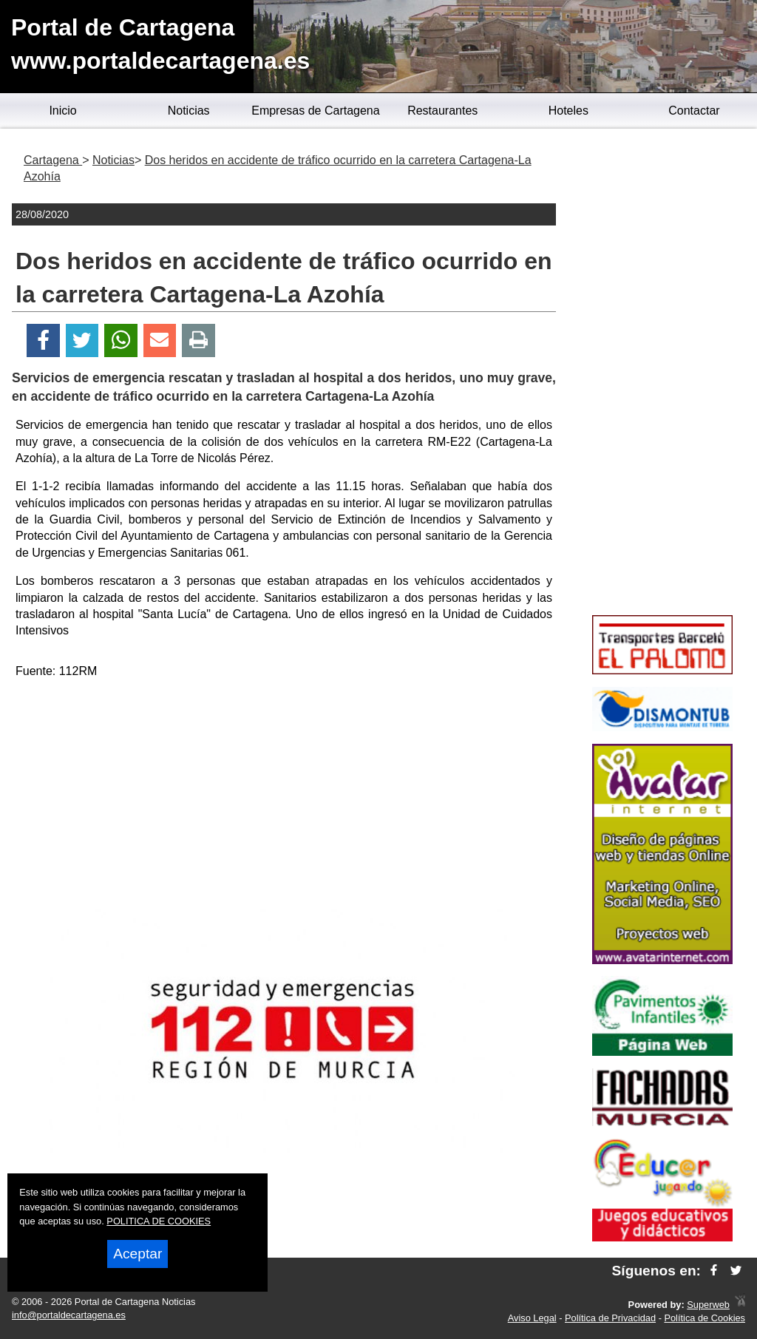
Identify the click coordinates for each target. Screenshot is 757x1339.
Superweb (708, 1304)
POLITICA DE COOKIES (158, 1221)
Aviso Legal (532, 1317)
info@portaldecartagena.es (69, 1315)
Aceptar (137, 1253)
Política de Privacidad (610, 1317)
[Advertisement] (284, 794)
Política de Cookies (704, 1317)
